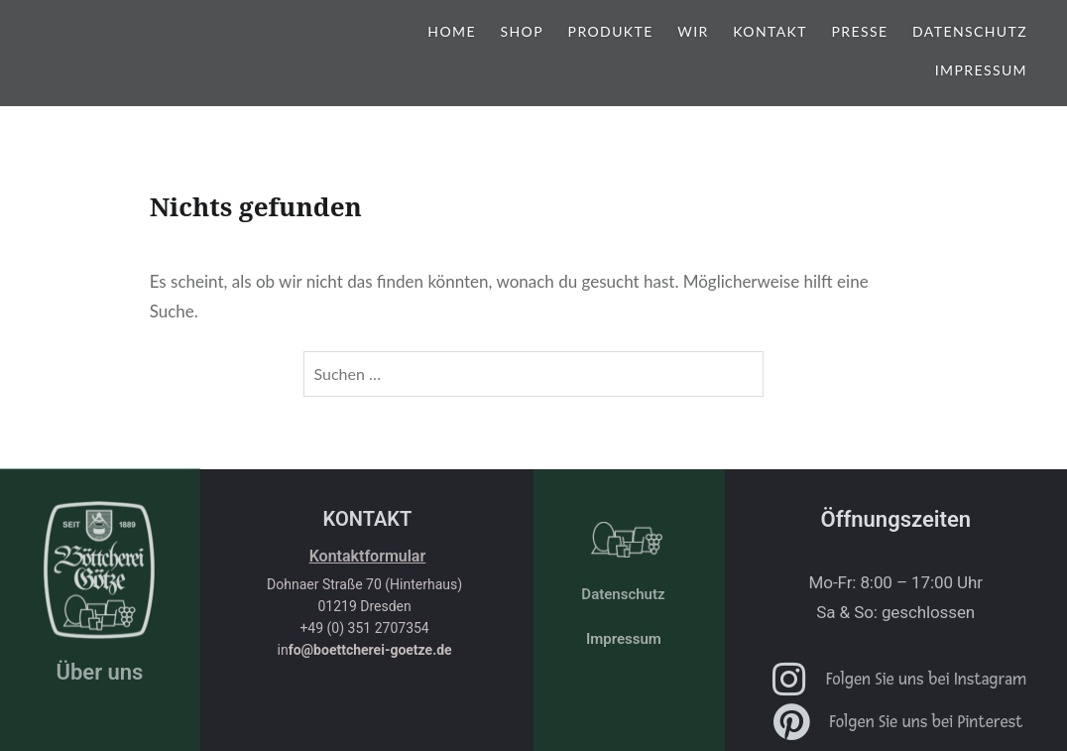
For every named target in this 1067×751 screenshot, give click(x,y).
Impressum (981, 70)
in (365, 650)
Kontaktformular (367, 556)
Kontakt (770, 31)
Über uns (99, 672)
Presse (860, 31)
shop (522, 31)
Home (451, 31)
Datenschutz (969, 31)
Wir (692, 31)
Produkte (610, 31)
